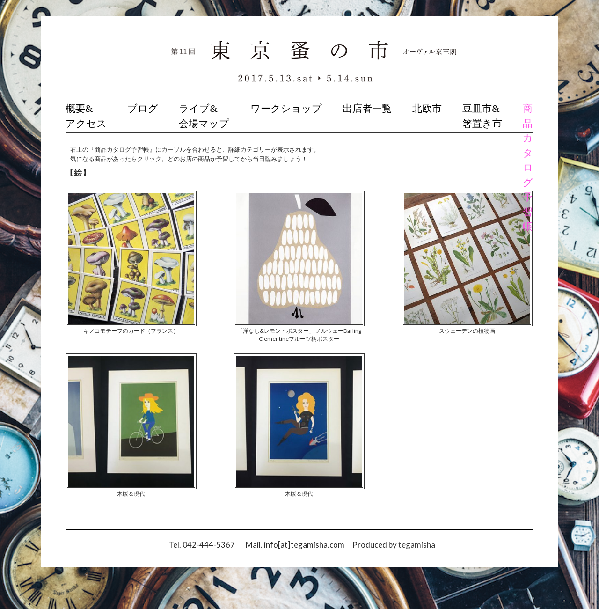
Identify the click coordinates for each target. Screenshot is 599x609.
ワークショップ (286, 108)
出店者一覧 (367, 108)
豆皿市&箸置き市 (482, 116)
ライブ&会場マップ (204, 116)
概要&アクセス (86, 116)
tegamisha (416, 545)
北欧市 (427, 108)
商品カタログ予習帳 (528, 167)
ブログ (142, 108)
